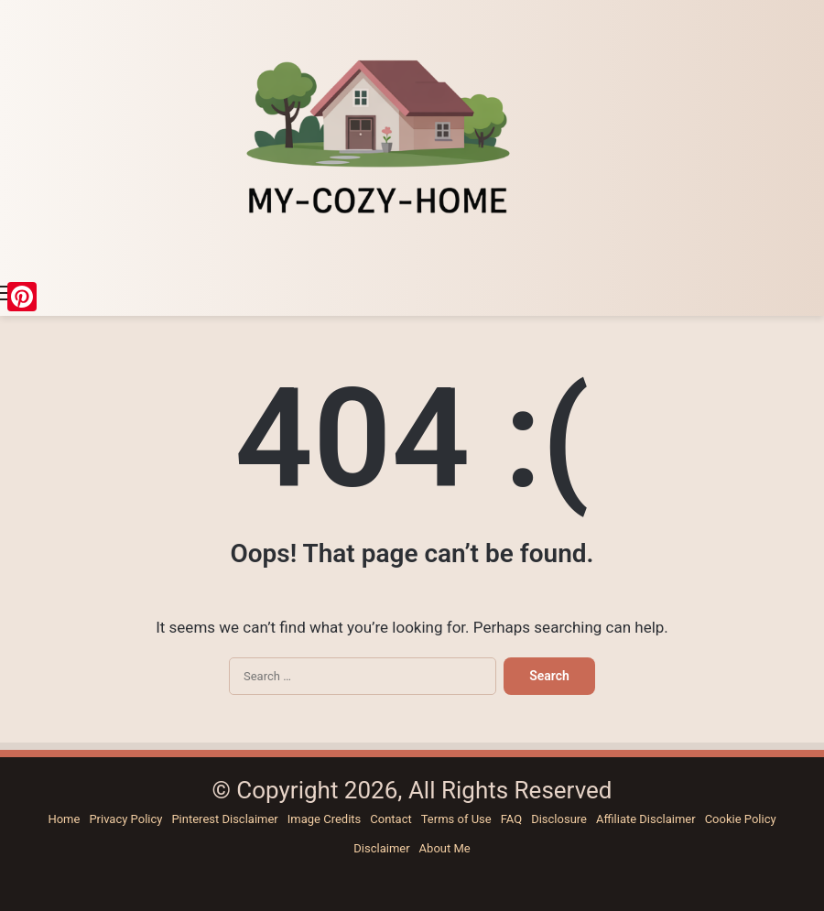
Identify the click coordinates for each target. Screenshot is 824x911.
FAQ (511, 819)
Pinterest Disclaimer (224, 819)
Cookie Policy (740, 819)
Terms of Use (456, 819)
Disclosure (559, 819)
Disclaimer (381, 848)
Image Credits (324, 819)
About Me (445, 848)
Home (64, 819)
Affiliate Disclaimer (646, 819)
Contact (390, 819)
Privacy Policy (125, 819)
